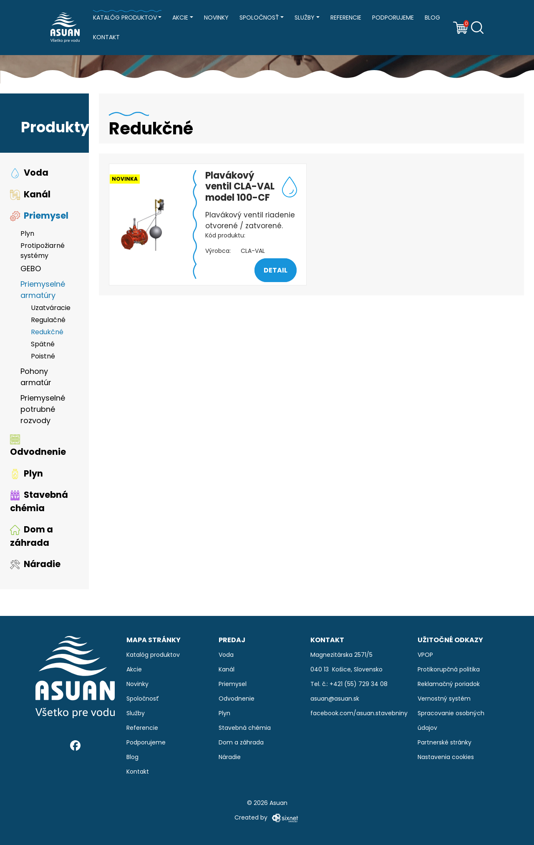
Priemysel (39, 215)
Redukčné (47, 332)
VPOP (425, 655)
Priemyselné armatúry (42, 289)
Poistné (43, 356)
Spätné (43, 344)
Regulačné (48, 320)
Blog (432, 17)
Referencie (345, 17)
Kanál (30, 194)
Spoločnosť (259, 17)
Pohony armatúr (35, 377)
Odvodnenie (38, 446)
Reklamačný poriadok (449, 684)
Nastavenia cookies (446, 757)
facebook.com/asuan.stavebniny (359, 713)
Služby (305, 17)
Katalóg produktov (125, 17)
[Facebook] (75, 745)
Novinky (216, 17)
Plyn (27, 233)
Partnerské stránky (444, 742)
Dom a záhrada (31, 536)
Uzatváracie (51, 308)
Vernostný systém (444, 698)
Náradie (35, 564)
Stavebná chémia (39, 501)
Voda (29, 172)
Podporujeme (393, 17)
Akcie (180, 17)
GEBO (30, 268)
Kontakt (106, 37)
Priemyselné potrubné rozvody (42, 409)
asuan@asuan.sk (334, 698)
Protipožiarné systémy (42, 250)
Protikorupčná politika (449, 669)
